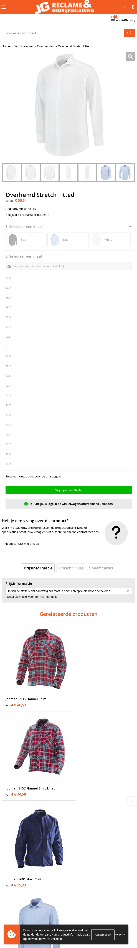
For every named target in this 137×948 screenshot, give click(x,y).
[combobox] (63, 33)
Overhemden (45, 46)
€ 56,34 (82, 779)
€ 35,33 (16, 779)
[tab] (38, 567)
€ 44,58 (82, 697)
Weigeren (120, 934)
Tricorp (75, 858)
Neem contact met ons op (22, 544)
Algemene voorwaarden (86, 914)
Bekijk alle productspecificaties (27, 215)
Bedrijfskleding (23, 46)
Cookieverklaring (81, 919)
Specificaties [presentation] (101, 568)
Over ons (76, 853)
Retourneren (10, 919)
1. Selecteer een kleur (24, 226)
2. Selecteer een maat (24, 256)
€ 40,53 (16, 697)
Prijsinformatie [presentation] (38, 568)
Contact (7, 914)
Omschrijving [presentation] (70, 568)
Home (6, 46)
